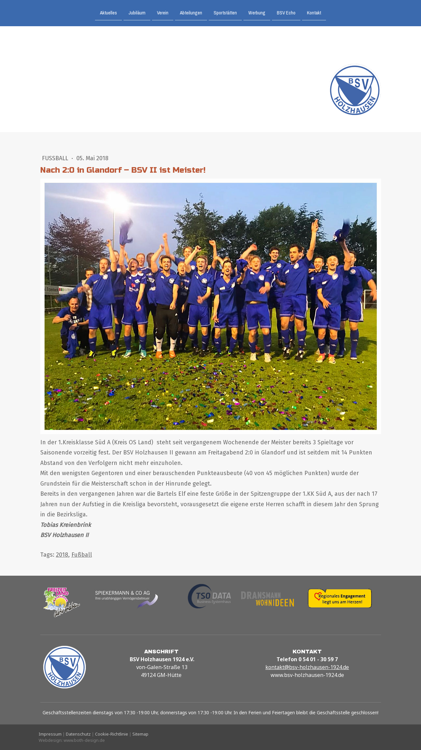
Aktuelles (108, 12)
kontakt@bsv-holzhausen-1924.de (307, 667)
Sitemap (140, 734)
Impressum (50, 734)
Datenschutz (78, 734)
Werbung (256, 12)
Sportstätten (225, 12)
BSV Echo (286, 12)
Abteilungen (191, 12)
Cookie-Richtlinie (111, 734)
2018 (62, 554)
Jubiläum (136, 12)
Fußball (56, 158)
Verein (162, 12)
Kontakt (314, 12)
